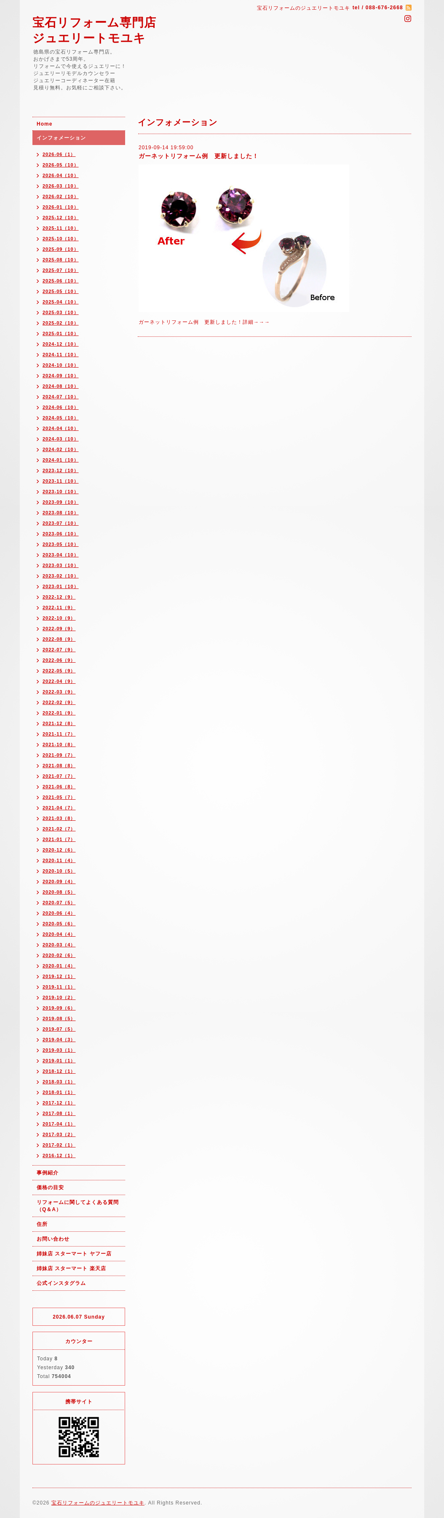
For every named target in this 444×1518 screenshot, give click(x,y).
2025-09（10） (61, 249)
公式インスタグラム (61, 1283)
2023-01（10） (61, 586)
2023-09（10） (61, 502)
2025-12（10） (61, 217)
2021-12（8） (59, 723)
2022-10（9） (59, 618)
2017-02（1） (59, 1144)
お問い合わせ (53, 1239)
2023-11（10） (61, 481)
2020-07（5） (59, 902)
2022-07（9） (59, 649)
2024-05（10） (61, 417)
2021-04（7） (59, 807)
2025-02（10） (61, 322)
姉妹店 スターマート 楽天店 (71, 1268)
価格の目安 (50, 1187)
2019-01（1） (59, 1060)
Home (44, 124)
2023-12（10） (61, 470)
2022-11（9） (59, 607)
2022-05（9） (59, 670)
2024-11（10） (61, 354)
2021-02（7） (59, 828)
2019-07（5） (59, 1029)
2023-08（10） (61, 512)
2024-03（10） (61, 438)
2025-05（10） (61, 291)
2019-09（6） (59, 1007)
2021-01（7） (59, 839)
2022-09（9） (59, 628)
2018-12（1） (59, 1071)
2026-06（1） (59, 154)
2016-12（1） (59, 1155)
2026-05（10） (61, 164)
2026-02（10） (61, 196)
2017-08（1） (59, 1113)
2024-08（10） (61, 386)
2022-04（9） (59, 681)
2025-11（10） (61, 228)
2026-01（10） (61, 207)
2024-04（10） (61, 428)
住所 (42, 1224)
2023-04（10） (61, 554)
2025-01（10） (61, 333)
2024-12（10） (61, 344)
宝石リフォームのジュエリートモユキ (97, 1503)
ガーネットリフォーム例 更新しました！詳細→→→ (204, 322)
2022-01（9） (59, 712)
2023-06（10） (61, 533)
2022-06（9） (59, 660)
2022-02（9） (59, 702)
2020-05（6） (59, 923)
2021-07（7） (59, 776)
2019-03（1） (59, 1050)
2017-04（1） (59, 1123)
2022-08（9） (59, 639)
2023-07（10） (61, 523)
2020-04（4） (59, 934)
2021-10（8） (59, 744)
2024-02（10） (61, 449)
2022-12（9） (59, 596)
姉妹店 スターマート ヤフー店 (74, 1254)
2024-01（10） (61, 459)
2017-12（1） (59, 1102)
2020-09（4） (59, 881)
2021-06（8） (59, 786)
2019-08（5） (59, 1018)
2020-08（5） (59, 892)
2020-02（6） (59, 955)
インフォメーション (61, 138)
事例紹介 (48, 1173)
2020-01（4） (59, 965)
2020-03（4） (59, 944)
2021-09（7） (59, 755)
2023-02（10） (61, 575)
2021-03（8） (59, 818)
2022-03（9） (59, 691)
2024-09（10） (61, 375)
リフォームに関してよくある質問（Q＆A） (78, 1205)
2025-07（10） (61, 270)
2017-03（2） (59, 1134)
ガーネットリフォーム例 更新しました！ (199, 156)
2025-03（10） (61, 312)
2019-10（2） (59, 997)
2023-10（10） (61, 491)
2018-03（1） (59, 1081)
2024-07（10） (61, 396)
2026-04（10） (61, 175)
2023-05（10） (61, 544)
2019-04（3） (59, 1039)
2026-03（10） (61, 185)
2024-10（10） (61, 365)
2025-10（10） (61, 238)
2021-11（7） (59, 733)
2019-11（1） (59, 986)
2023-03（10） (61, 565)
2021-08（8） (59, 765)
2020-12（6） (59, 849)
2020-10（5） (59, 870)
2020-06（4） (59, 913)
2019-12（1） (59, 976)
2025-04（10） (61, 301)
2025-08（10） (61, 259)
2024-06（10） (61, 407)
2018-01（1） (59, 1092)
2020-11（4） (59, 860)
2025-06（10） (61, 280)
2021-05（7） (59, 797)
